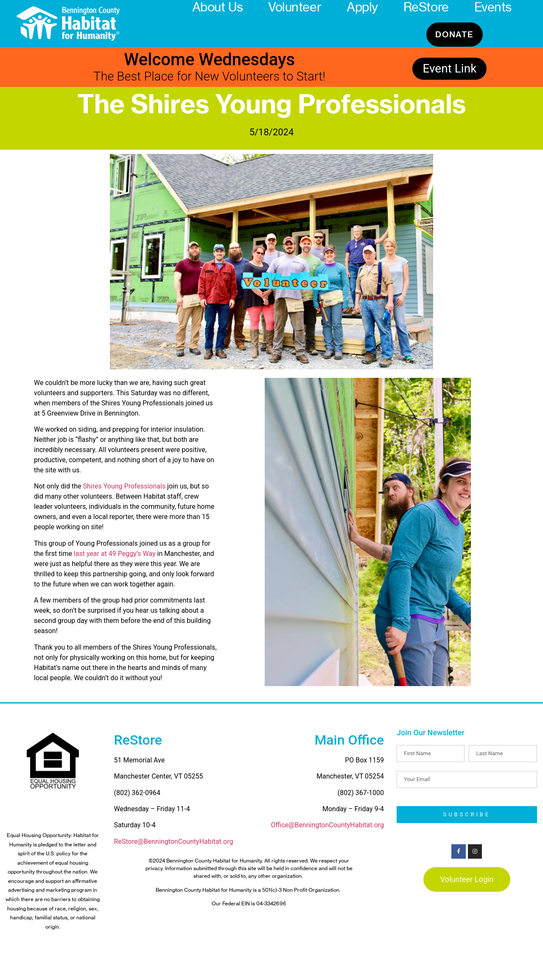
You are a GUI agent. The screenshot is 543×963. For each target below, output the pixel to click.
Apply (362, 7)
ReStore (426, 7)
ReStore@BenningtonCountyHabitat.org (173, 841)
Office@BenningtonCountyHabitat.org (327, 825)
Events (493, 7)
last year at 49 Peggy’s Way (114, 554)
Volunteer (294, 7)
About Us (217, 7)
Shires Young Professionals (124, 486)
